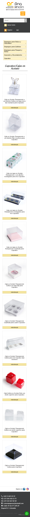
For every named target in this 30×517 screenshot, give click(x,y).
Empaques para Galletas (15, 46)
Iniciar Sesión (11, 25)
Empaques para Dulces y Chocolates (15, 42)
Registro (9, 30)
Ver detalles (14, 108)
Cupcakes (15, 58)
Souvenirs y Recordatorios (15, 55)
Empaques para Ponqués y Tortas (15, 50)
